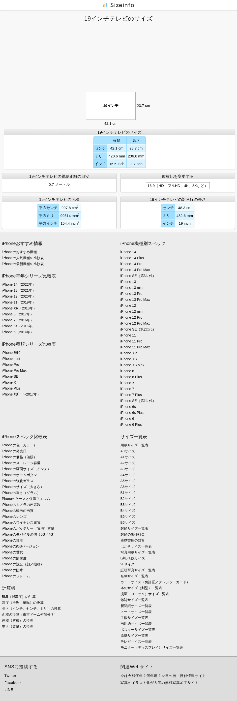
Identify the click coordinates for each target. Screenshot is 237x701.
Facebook (13, 683)
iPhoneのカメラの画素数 (21, 505)
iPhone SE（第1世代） (138, 401)
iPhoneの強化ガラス (18, 481)
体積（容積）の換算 (17, 620)
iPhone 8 (127, 371)
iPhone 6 (127, 419)
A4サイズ (127, 475)
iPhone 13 (128, 282)
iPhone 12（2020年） (19, 296)
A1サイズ (127, 457)
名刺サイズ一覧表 (134, 576)
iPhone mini (11, 359)
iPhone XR (128, 353)
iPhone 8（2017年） (18, 314)
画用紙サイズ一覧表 (136, 624)
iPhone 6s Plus (132, 413)
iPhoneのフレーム (16, 576)
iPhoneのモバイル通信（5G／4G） (29, 534)
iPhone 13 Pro (131, 294)
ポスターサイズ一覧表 (137, 630)
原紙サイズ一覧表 (134, 636)
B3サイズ (127, 505)
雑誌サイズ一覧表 (134, 600)
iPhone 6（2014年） (18, 332)
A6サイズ (127, 487)
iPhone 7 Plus (131, 395)
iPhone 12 (128, 305)
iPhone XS (128, 359)
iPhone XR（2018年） (19, 308)
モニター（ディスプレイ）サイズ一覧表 (151, 647)
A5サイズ (127, 481)
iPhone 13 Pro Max (135, 300)
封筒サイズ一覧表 (134, 528)
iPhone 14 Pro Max (135, 270)
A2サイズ (127, 463)
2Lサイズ (127, 564)
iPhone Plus (11, 388)
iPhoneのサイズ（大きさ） (23, 487)
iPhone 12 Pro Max (135, 323)
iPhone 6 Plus (131, 425)
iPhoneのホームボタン (19, 475)
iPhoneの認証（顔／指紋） (23, 564)
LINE (8, 690)
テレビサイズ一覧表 (136, 641)
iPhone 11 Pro (131, 341)
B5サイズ (127, 516)
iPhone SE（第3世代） (138, 276)
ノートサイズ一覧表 (136, 612)
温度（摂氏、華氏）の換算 (23, 603)
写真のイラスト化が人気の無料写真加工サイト (159, 683)
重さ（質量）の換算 (17, 626)
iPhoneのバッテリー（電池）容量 (28, 528)
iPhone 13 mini (132, 288)
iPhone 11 (128, 335)
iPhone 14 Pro (131, 264)
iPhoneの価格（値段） (19, 457)
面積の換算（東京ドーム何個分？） (30, 614)
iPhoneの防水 (12, 570)
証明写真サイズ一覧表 (137, 570)
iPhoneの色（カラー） (19, 445)
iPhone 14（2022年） (19, 284)
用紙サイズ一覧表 (134, 445)
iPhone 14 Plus (132, 258)
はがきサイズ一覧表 (136, 546)
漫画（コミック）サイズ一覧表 (144, 594)
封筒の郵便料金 (132, 534)
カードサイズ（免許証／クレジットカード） (155, 582)
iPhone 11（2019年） (19, 302)
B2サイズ (127, 499)
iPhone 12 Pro (131, 317)
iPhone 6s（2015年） (18, 326)
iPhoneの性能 (12, 540)
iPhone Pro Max (14, 370)
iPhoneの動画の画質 (18, 511)
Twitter (10, 676)
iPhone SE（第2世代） (138, 329)
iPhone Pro (10, 364)
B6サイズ (127, 522)
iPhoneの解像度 (14, 558)
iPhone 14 (128, 252)
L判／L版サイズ (132, 558)
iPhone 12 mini (132, 311)
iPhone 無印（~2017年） (21, 394)
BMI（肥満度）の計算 (19, 597)
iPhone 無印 (11, 353)
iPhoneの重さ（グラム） (21, 493)
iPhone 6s (128, 407)
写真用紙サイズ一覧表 (137, 552)
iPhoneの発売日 (14, 451)
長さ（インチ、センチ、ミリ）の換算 (31, 608)
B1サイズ (127, 493)
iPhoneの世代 (12, 552)
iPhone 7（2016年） (18, 320)
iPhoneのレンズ (14, 516)
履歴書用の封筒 (132, 540)
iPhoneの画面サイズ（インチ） (26, 469)
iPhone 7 (127, 389)
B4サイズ (127, 511)
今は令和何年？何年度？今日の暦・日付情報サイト (163, 676)
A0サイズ (127, 451)
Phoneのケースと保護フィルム (26, 499)
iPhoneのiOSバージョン (20, 546)
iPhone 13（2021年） (19, 290)
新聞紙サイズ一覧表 (136, 606)
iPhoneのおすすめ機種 (19, 252)
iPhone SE (10, 376)
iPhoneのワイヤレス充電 (21, 522)
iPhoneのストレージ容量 (21, 463)
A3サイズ (127, 469)
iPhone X (9, 382)
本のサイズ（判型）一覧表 (141, 588)
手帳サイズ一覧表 (134, 618)
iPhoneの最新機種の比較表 (23, 264)
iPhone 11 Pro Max (135, 347)
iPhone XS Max (132, 365)
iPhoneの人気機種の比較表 (23, 258)
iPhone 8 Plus (131, 377)
